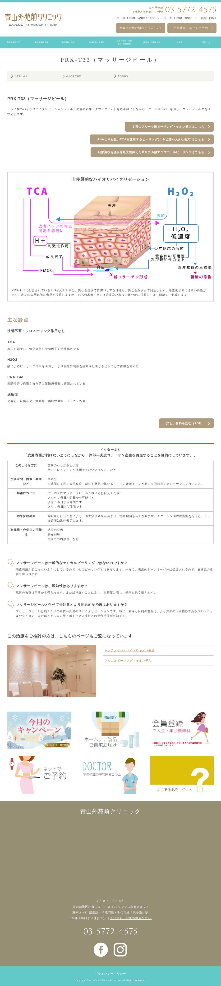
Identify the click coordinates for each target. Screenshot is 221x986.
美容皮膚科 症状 (14, 42)
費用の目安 (123, 76)
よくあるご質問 (73, 76)
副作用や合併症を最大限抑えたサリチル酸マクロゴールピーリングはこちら (151, 152)
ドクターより (21, 76)
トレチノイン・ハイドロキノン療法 (130, 650)
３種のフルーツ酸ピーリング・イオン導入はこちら (168, 126)
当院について (207, 42)
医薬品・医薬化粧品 (152, 42)
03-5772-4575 (191, 10)
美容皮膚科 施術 (41, 42)
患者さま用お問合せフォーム (139, 28)
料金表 (179, 42)
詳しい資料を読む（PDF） (185, 423)
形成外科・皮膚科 (96, 42)
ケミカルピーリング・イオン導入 (128, 660)
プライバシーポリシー (110, 973)
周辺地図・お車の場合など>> (131, 918)
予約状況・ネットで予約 (191, 28)
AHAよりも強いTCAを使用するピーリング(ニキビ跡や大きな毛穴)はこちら (150, 139)
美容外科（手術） (69, 42)
